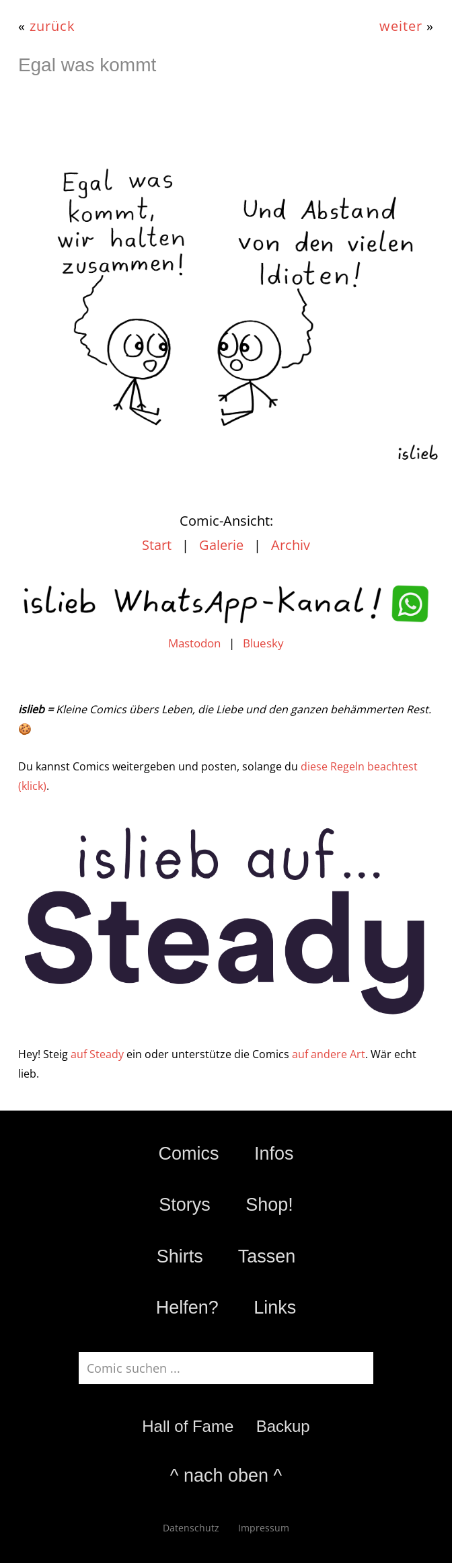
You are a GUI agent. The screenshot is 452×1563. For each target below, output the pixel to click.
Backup (283, 1426)
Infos (274, 1154)
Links (275, 1307)
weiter (400, 25)
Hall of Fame (187, 1426)
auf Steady (97, 1054)
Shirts (180, 1256)
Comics (188, 1154)
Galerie (221, 545)
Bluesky (263, 643)
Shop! (269, 1205)
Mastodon (194, 643)
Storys (185, 1205)
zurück (52, 25)
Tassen (267, 1256)
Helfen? (187, 1307)
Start (157, 545)
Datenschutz (191, 1527)
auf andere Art (328, 1054)
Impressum (263, 1527)
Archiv (290, 545)
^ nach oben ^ (226, 1476)
